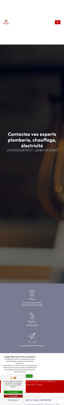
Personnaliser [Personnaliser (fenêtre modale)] (13, 400)
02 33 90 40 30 (32, 325)
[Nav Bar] (58, 22)
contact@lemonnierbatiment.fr (32, 345)
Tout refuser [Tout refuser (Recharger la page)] (13, 396)
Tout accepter (13, 392)
